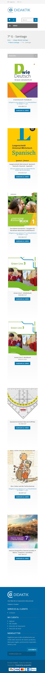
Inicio (9, 40)
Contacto (12, 613)
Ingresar (12, 2)
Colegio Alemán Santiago (20, 40)
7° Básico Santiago (13, 42)
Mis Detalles (13, 624)
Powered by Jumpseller (23, 665)
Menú (12, 25)
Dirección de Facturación (17, 626)
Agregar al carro (22, 110)
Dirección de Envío (15, 629)
